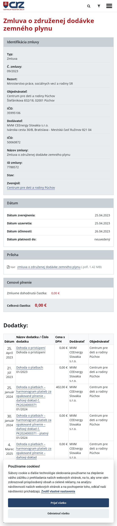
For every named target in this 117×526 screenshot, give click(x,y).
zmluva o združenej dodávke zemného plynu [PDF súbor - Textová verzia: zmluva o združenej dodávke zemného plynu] (48, 267)
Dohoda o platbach (29, 367)
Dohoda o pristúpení (30, 348)
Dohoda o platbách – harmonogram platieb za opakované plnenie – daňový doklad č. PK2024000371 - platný (33, 424)
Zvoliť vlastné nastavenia (58, 491)
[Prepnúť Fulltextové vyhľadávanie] (88, 6)
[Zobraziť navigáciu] (109, 6)
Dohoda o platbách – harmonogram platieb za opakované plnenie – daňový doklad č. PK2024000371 (33, 396)
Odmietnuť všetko (58, 513)
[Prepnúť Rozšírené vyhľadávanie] (99, 6)
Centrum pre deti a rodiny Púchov (31, 188)
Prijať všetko (58, 502)
